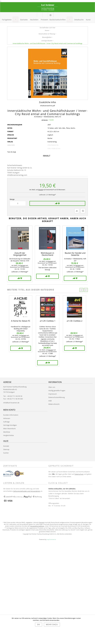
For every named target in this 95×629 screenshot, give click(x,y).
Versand (40, 190)
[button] (7, 20)
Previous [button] (81, 290)
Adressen (6, 418)
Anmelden (55, 15)
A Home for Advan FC (20, 321)
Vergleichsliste (8, 435)
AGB (50, 401)
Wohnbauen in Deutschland (47, 254)
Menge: (12, 199)
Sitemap (6, 449)
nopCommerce (51, 539)
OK (38, 624)
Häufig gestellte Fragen (56, 390)
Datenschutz (79, 474)
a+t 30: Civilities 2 (74, 321)
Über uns (51, 387)
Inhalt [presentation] (46, 155)
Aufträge (6, 422)
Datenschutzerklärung (56, 397)
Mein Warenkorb (45, 14)
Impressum (52, 394)
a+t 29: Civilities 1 (47, 321)
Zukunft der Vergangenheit (19, 254)
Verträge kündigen (10, 425)
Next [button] (86, 290)
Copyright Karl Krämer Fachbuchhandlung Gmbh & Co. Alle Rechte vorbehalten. (47, 534)
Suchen (6, 453)
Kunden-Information (10, 415)
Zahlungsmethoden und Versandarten (26, 491)
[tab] (47, 156)
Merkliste (6, 432)
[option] (20, 323)
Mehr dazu (52, 624)
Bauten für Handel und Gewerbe (75, 254)
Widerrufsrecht (53, 404)
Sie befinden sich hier (47, 27)
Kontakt (6, 446)
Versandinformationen (37, 526)
